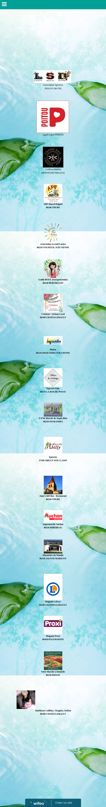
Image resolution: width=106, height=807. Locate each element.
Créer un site (63, 802)
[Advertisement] (53, 39)
